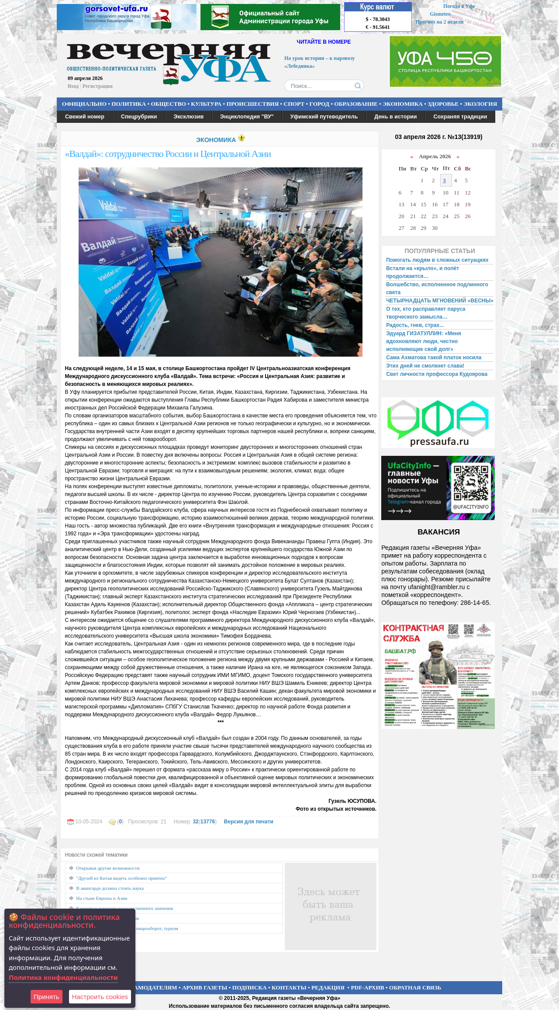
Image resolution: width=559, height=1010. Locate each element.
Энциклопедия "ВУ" (247, 117)
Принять (46, 996)
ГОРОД (319, 104)
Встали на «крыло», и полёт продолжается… (422, 272)
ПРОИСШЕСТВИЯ (253, 104)
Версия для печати (248, 822)
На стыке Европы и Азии (102, 898)
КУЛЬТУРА (206, 104)
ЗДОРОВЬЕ (443, 104)
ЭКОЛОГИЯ (480, 104)
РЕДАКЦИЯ (328, 987)
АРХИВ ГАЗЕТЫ (205, 987)
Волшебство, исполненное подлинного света (437, 288)
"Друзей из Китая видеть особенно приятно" (121, 878)
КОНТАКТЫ (289, 987)
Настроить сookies (100, 996)
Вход (73, 86)
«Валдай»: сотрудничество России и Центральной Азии (168, 153)
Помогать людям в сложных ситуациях (437, 260)
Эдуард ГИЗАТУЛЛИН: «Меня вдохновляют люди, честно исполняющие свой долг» (423, 341)
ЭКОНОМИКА (403, 104)
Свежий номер (84, 117)
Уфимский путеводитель (324, 117)
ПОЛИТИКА (128, 104)
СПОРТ (294, 104)
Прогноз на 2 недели (440, 22)
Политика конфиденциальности (63, 977)
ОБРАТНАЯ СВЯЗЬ (415, 987)
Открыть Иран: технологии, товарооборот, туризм (127, 928)
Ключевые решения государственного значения (124, 908)
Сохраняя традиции (460, 117)
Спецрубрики (139, 117)
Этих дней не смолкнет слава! (425, 366)
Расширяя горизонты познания (107, 918)
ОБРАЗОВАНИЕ (356, 104)
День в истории (395, 117)
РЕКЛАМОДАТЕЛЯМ (147, 987)
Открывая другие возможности (108, 868)
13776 (207, 822)
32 (195, 822)
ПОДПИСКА (249, 987)
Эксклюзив (189, 117)
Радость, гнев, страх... (415, 325)
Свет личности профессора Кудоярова (436, 374)
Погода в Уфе (459, 6)
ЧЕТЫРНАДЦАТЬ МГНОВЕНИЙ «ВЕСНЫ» (439, 301)
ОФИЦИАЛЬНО (84, 104)
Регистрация (98, 86)
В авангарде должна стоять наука (110, 888)
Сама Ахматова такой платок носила (433, 357)
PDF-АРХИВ (367, 987)
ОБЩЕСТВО (168, 104)
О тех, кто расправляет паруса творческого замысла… (425, 313)
